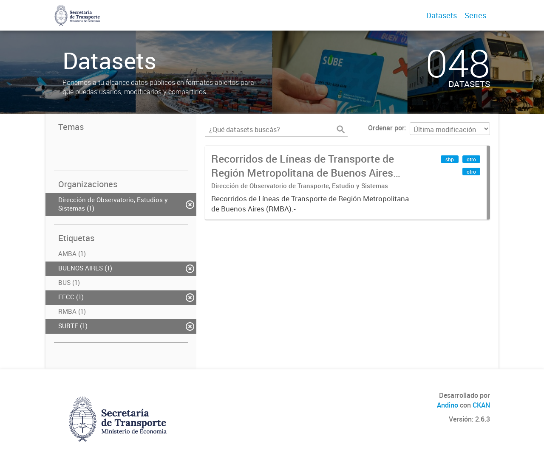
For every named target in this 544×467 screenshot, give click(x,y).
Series (475, 15)
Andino (447, 405)
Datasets (441, 15)
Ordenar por (386, 128)
